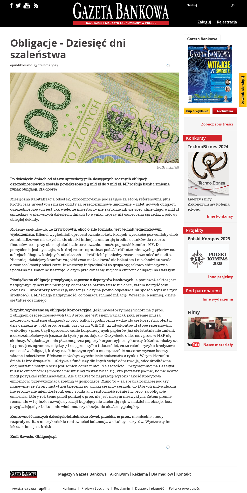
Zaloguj (204, 22)
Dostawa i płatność (149, 488)
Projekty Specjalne (95, 488)
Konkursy (69, 488)
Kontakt (183, 474)
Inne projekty (220, 276)
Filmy (194, 312)
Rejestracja (227, 22)
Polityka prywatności (184, 488)
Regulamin (122, 488)
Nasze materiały (218, 344)
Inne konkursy (220, 216)
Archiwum (225, 111)
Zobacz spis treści (217, 124)
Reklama (140, 474)
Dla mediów (162, 474)
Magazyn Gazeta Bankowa (82, 474)
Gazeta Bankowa (202, 38)
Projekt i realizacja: (24, 488)
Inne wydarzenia (218, 299)
